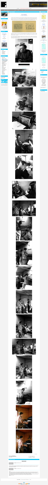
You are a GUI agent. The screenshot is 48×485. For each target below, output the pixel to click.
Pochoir (4, 37)
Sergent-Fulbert (4, 64)
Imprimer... (33, 457)
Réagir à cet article (24, 461)
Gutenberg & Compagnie (5, 60)
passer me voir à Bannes (17, 36)
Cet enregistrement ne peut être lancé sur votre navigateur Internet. (24, 64)
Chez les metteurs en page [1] (4, 34)
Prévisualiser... (30, 457)
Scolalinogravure (4, 38)
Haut (24, 482)
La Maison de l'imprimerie (3, 62)
